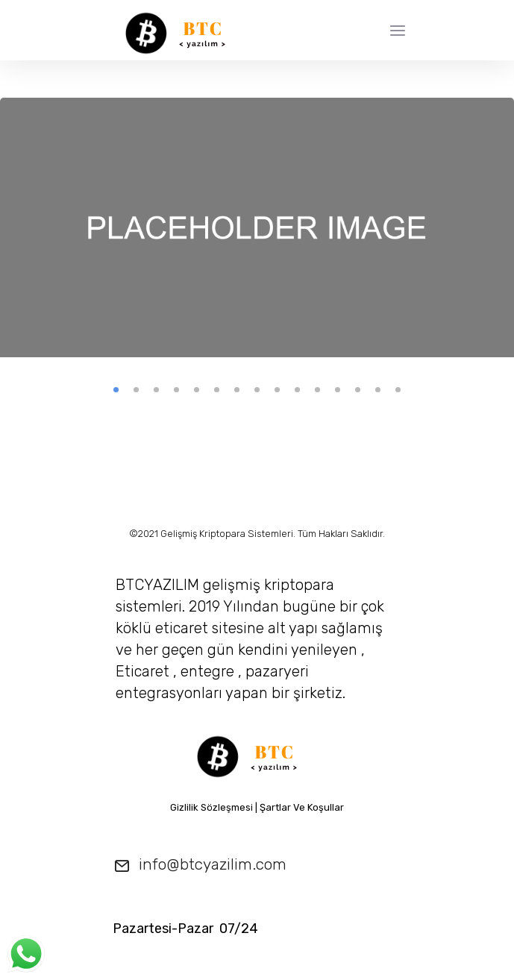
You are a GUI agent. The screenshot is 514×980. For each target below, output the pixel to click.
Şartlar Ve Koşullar (302, 807)
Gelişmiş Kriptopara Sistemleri (226, 533)
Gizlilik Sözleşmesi (211, 807)
